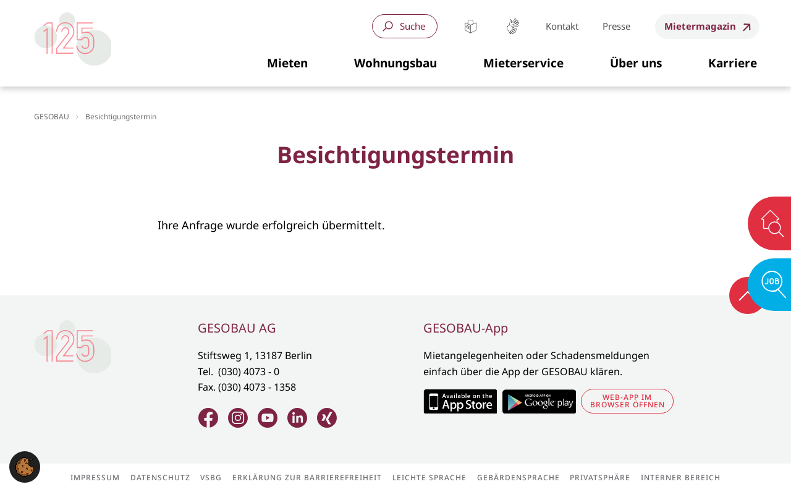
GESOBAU (51, 116)
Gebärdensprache (513, 26)
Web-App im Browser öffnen (627, 401)
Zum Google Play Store (539, 401)
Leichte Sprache (470, 26)
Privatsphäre (600, 478)
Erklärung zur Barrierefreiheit (307, 478)
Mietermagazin (700, 26)
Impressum (95, 478)
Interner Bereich (681, 478)
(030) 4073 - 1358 (257, 387)
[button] (287, 63)
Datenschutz (160, 478)
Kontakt (562, 26)
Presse (616, 26)
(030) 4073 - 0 (248, 371)
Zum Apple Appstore (460, 401)
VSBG (211, 478)
